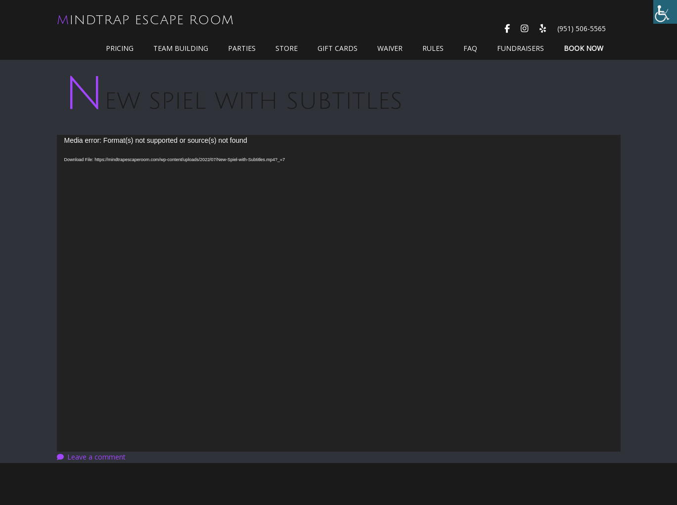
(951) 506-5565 (581, 28)
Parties (242, 48)
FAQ (470, 48)
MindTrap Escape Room (145, 20)
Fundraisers (520, 48)
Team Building (180, 48)
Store (286, 48)
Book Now (583, 48)
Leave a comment (96, 457)
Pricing (120, 48)
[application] (339, 293)
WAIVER (390, 48)
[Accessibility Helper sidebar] (665, 12)
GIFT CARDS (337, 48)
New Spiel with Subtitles (233, 101)
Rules (433, 48)
